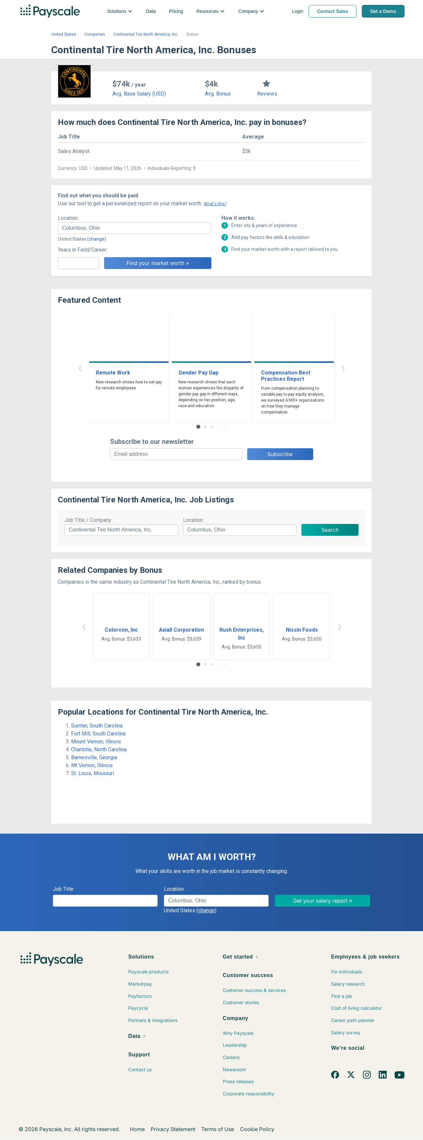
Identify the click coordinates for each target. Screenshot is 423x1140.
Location (193, 520)
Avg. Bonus (218, 94)
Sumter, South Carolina (97, 726)
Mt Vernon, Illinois (92, 765)
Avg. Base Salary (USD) (139, 94)
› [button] (343, 367)
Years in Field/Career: (82, 250)
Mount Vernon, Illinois (96, 741)
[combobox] (135, 228)
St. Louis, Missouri (92, 773)
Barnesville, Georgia (94, 757)
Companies (94, 34)
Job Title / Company (87, 520)
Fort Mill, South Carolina (98, 733)
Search (330, 530)
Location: (68, 218)
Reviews (267, 94)
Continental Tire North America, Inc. (145, 34)
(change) (96, 239)
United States (63, 34)
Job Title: (63, 889)
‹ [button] (80, 367)
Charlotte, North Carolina (99, 749)
